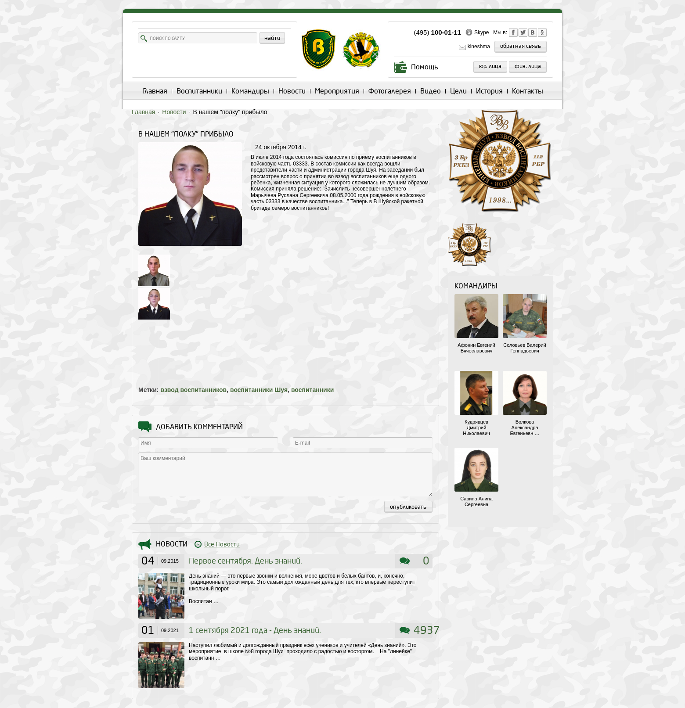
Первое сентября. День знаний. (245, 561)
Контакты (527, 91)
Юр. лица (490, 66)
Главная (154, 91)
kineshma (479, 46)
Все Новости (222, 544)
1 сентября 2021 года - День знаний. (255, 630)
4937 (427, 630)
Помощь (424, 67)
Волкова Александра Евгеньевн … (525, 427)
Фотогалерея (389, 91)
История (489, 91)
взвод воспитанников (193, 389)
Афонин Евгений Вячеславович (476, 347)
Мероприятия (337, 91)
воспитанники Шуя (259, 389)
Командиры (250, 91)
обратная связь (520, 46)
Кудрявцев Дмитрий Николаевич (476, 427)
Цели (458, 91)
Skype (481, 32)
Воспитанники (199, 91)
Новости (292, 91)
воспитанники (312, 389)
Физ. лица (528, 66)
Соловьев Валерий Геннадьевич (524, 347)
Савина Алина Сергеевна (476, 501)
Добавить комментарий (199, 427)
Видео (430, 91)
